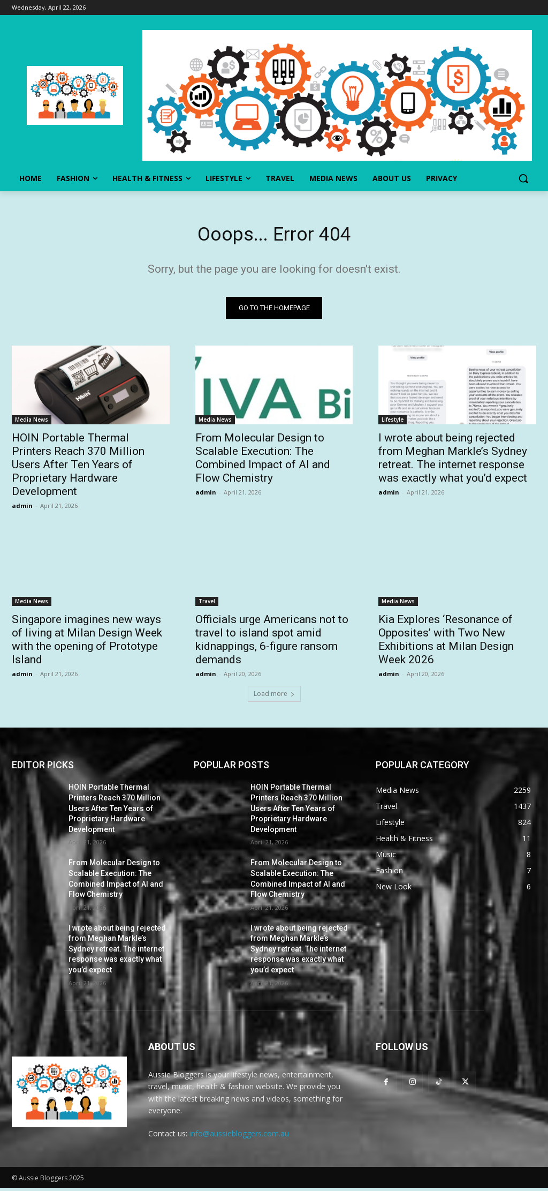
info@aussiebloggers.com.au (239, 1137)
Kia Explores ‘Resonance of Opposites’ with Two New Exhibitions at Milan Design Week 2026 (446, 642)
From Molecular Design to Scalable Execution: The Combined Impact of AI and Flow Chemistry (262, 461)
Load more (274, 697)
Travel (207, 604)
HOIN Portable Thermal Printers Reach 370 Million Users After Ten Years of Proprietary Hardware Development (78, 468)
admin (22, 509)
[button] (523, 178)
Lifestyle (393, 423)
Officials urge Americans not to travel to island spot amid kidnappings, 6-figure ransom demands (271, 642)
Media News (31, 423)
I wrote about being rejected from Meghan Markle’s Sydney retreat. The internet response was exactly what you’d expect (452, 461)
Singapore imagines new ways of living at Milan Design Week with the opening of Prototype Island (87, 642)
